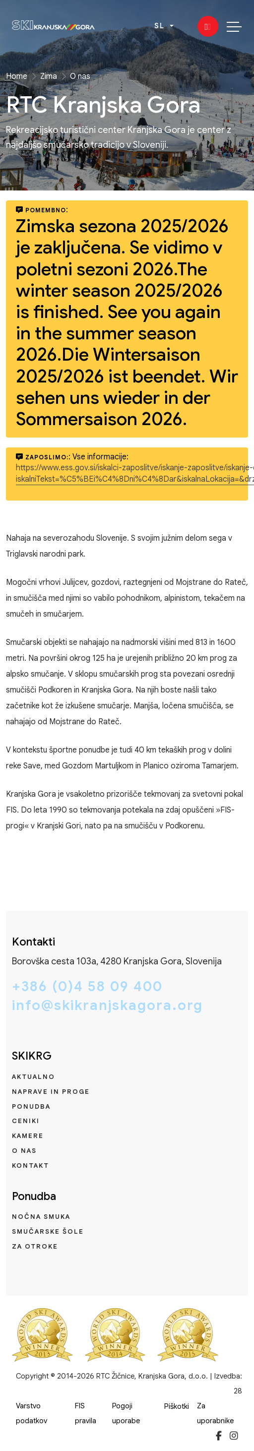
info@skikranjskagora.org (107, 1005)
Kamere (28, 1136)
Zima (48, 76)
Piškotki (176, 1406)
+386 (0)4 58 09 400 (87, 986)
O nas (80, 76)
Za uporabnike (215, 1413)
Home (16, 76)
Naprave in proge (51, 1091)
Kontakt (30, 1165)
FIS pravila (85, 1413)
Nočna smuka (41, 1216)
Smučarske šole (48, 1231)
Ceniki (26, 1121)
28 (238, 1391)
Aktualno (33, 1076)
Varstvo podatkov (31, 1413)
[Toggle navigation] (234, 26)
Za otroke (35, 1246)
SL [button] (161, 25)
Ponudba (31, 1106)
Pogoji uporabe (126, 1413)
